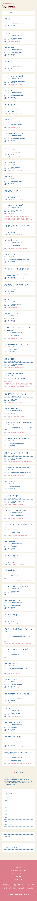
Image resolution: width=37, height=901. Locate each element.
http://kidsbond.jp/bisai (14, 623)
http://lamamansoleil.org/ (15, 338)
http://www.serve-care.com (15, 184)
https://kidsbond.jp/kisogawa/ (16, 504)
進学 (5, 888)
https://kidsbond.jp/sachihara (16, 321)
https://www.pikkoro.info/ (15, 113)
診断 (14, 885)
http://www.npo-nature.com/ (15, 141)
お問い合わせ (18, 879)
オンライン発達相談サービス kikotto (19, 894)
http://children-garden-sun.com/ (17, 367)
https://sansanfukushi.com (15, 234)
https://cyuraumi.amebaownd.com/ (17, 535)
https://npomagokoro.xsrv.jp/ (16, 293)
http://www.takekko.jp (14, 41)
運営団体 (18, 876)
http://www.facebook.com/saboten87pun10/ (20, 763)
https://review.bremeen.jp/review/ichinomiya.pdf (18, 580)
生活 (27, 885)
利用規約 (18, 867)
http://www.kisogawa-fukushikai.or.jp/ (18, 70)
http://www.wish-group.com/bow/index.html (20, 461)
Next (20, 772)
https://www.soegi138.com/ (15, 402)
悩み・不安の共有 (18, 888)
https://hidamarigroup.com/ (15, 55)
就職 (10, 888)
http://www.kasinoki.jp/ (14, 127)
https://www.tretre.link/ (14, 716)
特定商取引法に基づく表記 (18, 870)
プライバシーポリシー (18, 873)
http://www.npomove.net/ (15, 84)
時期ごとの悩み (29, 888)
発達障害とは (6, 885)
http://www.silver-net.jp (14, 307)
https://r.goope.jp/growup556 (16, 746)
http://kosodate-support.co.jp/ (16, 278)
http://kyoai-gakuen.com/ (15, 489)
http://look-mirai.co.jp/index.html (17, 248)
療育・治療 (20, 885)
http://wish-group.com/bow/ (15, 518)
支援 (33, 885)
